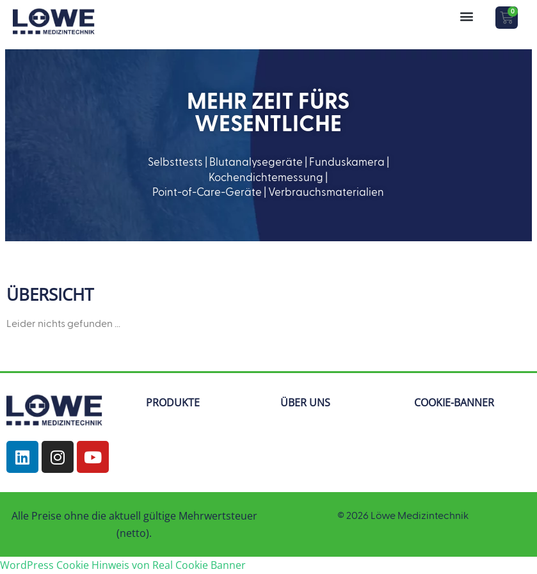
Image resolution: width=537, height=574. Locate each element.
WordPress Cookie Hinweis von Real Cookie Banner (123, 565)
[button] (466, 15)
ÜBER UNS (305, 402)
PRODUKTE (173, 402)
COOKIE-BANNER (454, 402)
